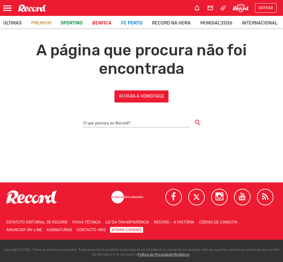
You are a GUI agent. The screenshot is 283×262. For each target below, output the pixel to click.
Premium (41, 23)
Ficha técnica (86, 222)
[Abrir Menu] (7, 8)
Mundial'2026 (216, 23)
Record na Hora (171, 23)
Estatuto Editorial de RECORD (37, 222)
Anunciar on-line (24, 230)
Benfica (102, 23)
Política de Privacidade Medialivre (164, 255)
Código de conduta (218, 222)
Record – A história (174, 222)
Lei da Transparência (127, 222)
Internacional (260, 23)
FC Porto (131, 23)
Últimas (12, 23)
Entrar (266, 8)
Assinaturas (59, 230)
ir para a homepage (141, 96)
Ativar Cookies (127, 230)
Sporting (72, 23)
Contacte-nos (91, 230)
